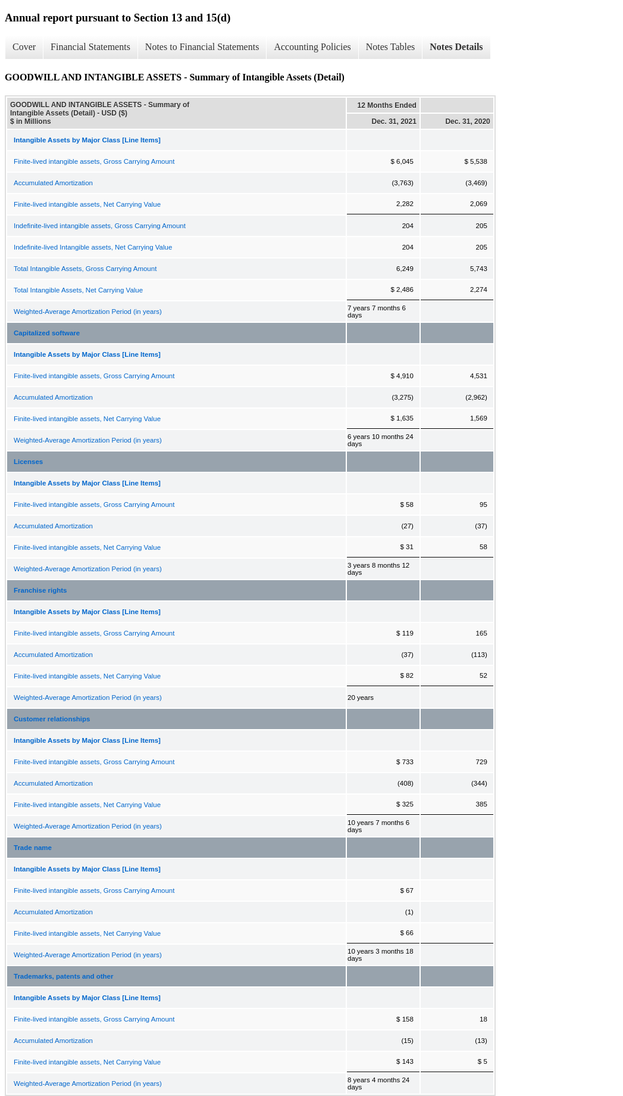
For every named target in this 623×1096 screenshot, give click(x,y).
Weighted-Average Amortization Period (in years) (88, 311)
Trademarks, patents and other (63, 976)
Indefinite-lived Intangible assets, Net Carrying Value (93, 247)
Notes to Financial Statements (202, 47)
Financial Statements (90, 47)
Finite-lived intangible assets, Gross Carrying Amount (94, 161)
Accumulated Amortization (53, 182)
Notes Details (456, 47)
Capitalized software (47, 333)
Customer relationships (52, 719)
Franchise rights (40, 590)
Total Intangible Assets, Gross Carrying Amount (85, 268)
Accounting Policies (312, 47)
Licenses (28, 461)
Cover (24, 47)
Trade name (33, 847)
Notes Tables (390, 47)
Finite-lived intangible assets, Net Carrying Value (87, 204)
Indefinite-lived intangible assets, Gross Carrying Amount (100, 225)
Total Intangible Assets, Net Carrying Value (78, 290)
